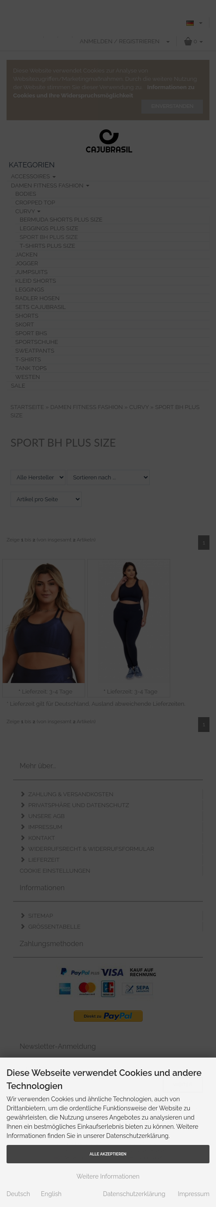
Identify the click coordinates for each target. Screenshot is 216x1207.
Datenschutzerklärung (134, 1193)
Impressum (193, 1193)
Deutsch (18, 1193)
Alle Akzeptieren (107, 1154)
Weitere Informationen (108, 1176)
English (51, 1193)
